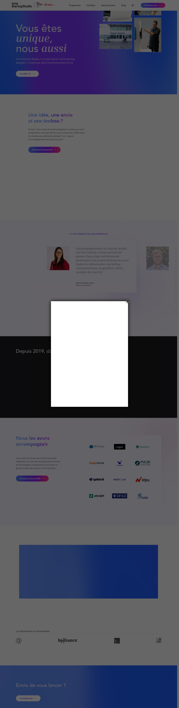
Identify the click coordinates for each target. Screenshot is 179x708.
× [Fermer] (128, 301)
